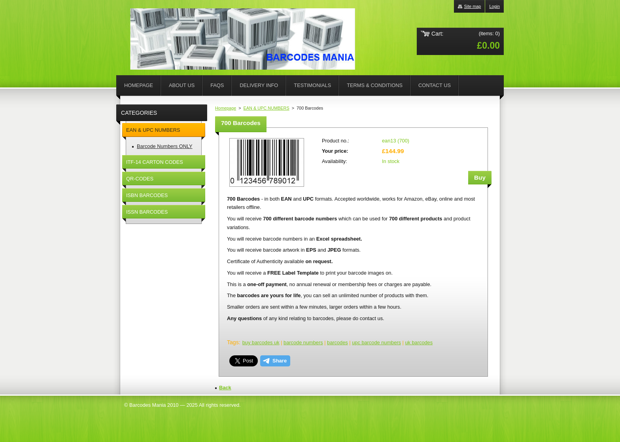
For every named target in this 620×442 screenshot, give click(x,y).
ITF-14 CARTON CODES (154, 162)
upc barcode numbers (376, 342)
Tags (233, 342)
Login (494, 6)
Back (225, 388)
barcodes (337, 342)
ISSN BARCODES (147, 212)
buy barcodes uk (261, 342)
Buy (480, 177)
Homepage (225, 108)
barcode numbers (303, 342)
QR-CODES (139, 179)
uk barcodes (419, 342)
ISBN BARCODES (147, 195)
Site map (472, 6)
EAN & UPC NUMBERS (266, 108)
